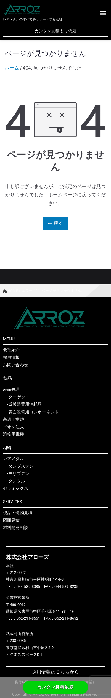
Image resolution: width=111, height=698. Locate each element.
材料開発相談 (15, 527)
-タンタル (14, 481)
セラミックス (15, 488)
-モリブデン (16, 473)
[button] (103, 13)
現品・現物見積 (17, 512)
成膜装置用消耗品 (25, 404)
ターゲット (18, 396)
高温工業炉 (13, 419)
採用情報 (11, 357)
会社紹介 (11, 349)
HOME (10, 290)
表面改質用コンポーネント (33, 412)
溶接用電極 (13, 434)
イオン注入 (13, 426)
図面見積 (11, 520)
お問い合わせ (15, 364)
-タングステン (18, 466)
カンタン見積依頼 (55, 687)
